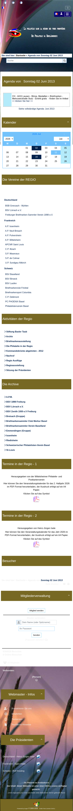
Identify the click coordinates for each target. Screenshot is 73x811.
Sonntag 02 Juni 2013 (52, 55)
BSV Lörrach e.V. (13, 210)
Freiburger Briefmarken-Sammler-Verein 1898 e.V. (29, 215)
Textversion (17, 719)
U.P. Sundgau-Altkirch (15, 263)
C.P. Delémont (12, 297)
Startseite (20, 55)
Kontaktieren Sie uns (21, 708)
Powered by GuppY (23, 808)
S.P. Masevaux (12, 253)
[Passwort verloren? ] (36, 640)
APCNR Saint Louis (14, 244)
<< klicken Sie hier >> (22, 101)
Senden (36, 635)
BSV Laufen (11, 283)
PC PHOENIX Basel (14, 301)
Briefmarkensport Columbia (18, 292)
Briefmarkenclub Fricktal (16, 288)
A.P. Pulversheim (13, 235)
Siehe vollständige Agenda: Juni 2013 (36, 109)
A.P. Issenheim (12, 226)
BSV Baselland (12, 274)
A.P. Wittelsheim (13, 240)
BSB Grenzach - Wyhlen (16, 206)
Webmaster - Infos (26, 694)
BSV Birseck (11, 279)
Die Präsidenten (26, 740)
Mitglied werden (36, 610)
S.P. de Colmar (12, 258)
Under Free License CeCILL (47, 808)
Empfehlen (16, 714)
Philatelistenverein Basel (17, 306)
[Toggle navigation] (67, 8)
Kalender (36, 122)
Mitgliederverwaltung (45, 596)
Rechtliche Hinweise (21, 724)
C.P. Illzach (10, 249)
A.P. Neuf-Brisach (13, 231)
